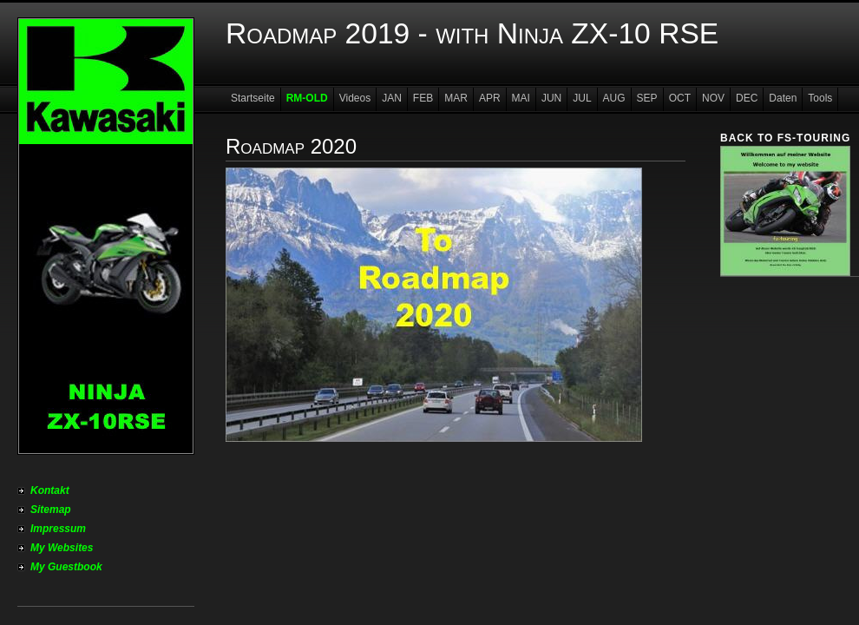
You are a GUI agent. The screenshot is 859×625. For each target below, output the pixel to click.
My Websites (61, 548)
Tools (820, 98)
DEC (746, 98)
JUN (551, 98)
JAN (392, 98)
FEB (423, 98)
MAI (521, 98)
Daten (783, 98)
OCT (680, 98)
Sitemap (50, 509)
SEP (647, 98)
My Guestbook (66, 567)
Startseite (253, 98)
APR (490, 98)
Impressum (58, 529)
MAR (456, 98)
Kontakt (49, 490)
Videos (354, 98)
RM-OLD (307, 98)
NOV (713, 98)
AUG (614, 98)
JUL (582, 98)
